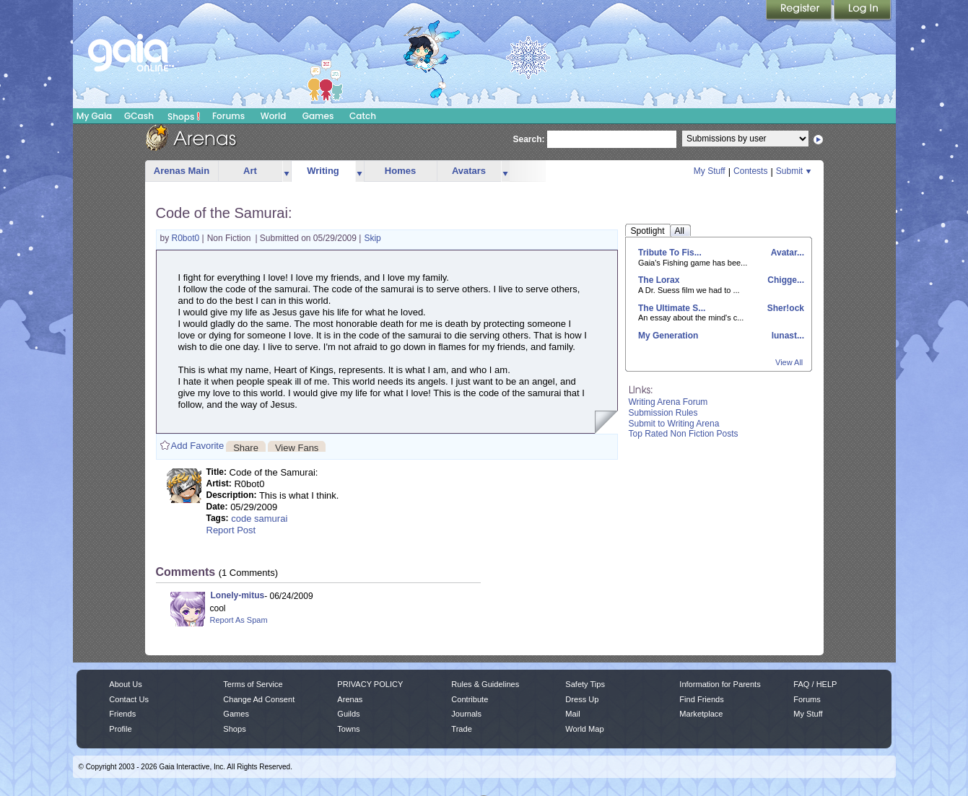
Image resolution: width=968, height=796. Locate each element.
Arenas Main (181, 170)
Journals (466, 713)
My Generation (668, 336)
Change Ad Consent (259, 699)
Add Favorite (197, 445)
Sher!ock (784, 308)
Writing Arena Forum (668, 402)
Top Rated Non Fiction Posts (683, 434)
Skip (372, 238)
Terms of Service (252, 684)
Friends (122, 713)
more (286, 171)
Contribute (469, 699)
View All (789, 362)
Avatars (469, 170)
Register (800, 11)
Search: (529, 139)
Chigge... (784, 280)
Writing (323, 170)
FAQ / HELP (815, 684)
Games (318, 116)
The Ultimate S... (671, 308)
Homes (400, 170)
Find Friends (701, 699)
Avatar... (786, 253)
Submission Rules (663, 413)
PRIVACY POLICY (370, 684)
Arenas (349, 699)
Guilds (348, 713)
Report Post (231, 530)
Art (250, 170)
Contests (750, 171)
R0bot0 (187, 238)
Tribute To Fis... (670, 253)
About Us (125, 684)
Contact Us (129, 699)
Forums (228, 116)
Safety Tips (585, 684)
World (274, 116)
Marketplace (701, 713)
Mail (572, 713)
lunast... (786, 336)
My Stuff (709, 171)
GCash (139, 116)
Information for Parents (719, 684)
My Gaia (94, 116)
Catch (362, 116)
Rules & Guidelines (485, 684)
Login (862, 11)
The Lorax (658, 280)
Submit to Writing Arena (674, 424)
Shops (183, 116)
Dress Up (581, 699)
